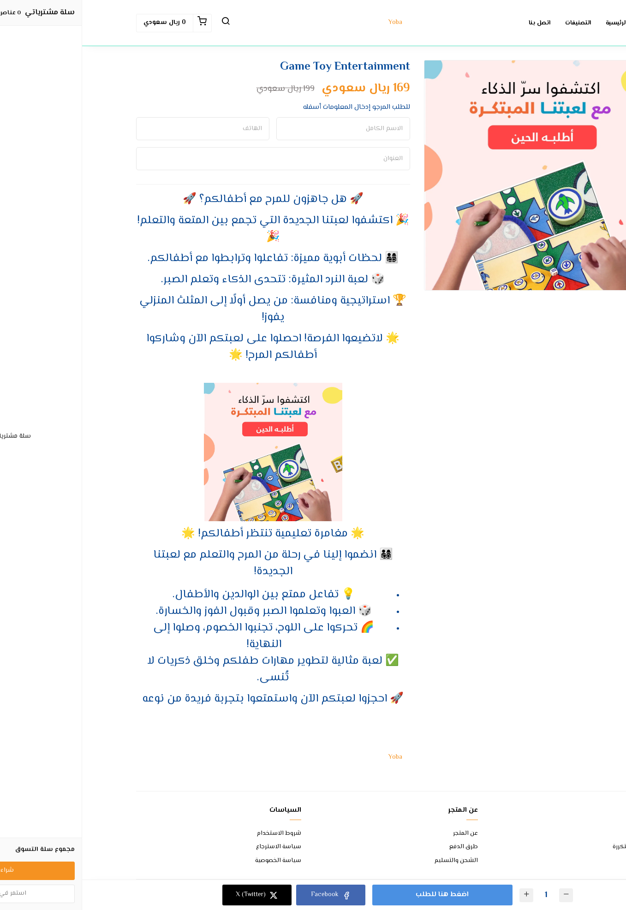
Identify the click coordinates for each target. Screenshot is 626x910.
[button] (143, 23)
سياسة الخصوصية (196, 860)
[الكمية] (463, 895)
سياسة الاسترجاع (196, 847)
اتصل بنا (561, 833)
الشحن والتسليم (374, 860)
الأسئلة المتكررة (551, 847)
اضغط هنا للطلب (359, 894)
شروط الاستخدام (197, 833)
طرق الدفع (381, 847)
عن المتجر (383, 833)
